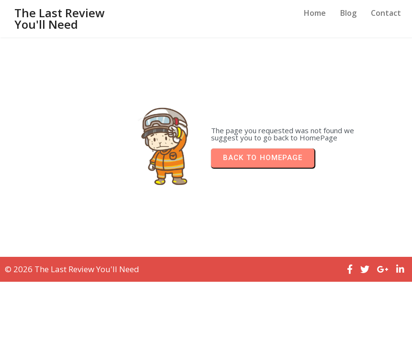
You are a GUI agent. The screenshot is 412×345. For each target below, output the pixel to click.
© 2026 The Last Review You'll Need (72, 269)
